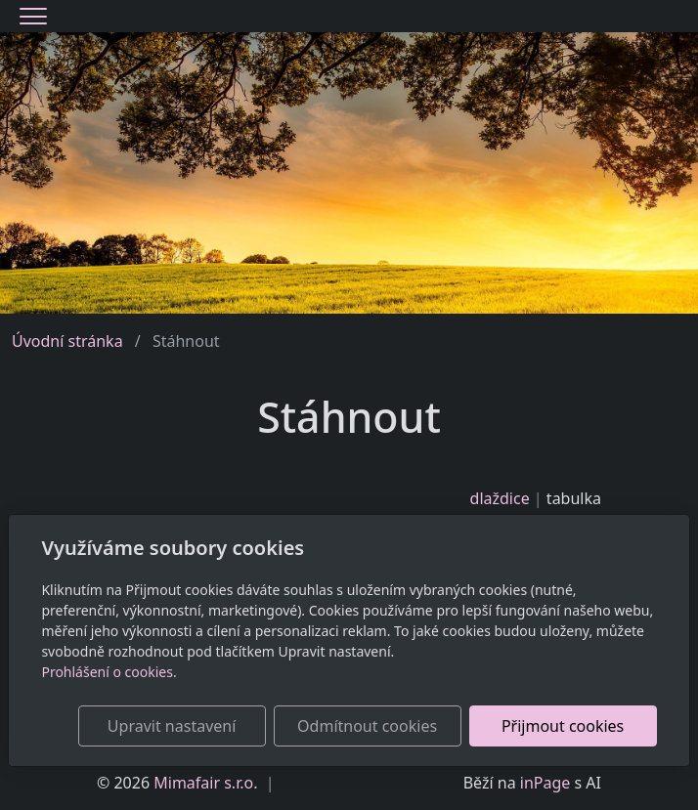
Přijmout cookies (563, 726)
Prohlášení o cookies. (108, 671)
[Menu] (33, 16)
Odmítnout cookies (367, 726)
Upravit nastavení (172, 726)
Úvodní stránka (67, 341)
